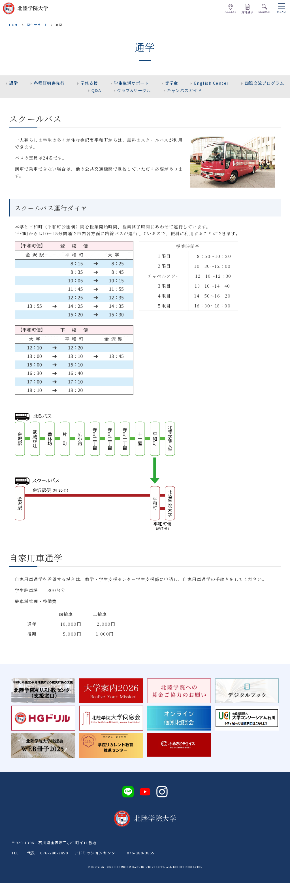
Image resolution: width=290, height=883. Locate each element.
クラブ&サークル (134, 90)
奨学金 (171, 83)
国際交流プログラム (264, 83)
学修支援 (89, 83)
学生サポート (37, 25)
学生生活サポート (131, 83)
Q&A (96, 90)
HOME (14, 25)
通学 (13, 83)
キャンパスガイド (184, 90)
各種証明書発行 (49, 83)
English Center (211, 83)
